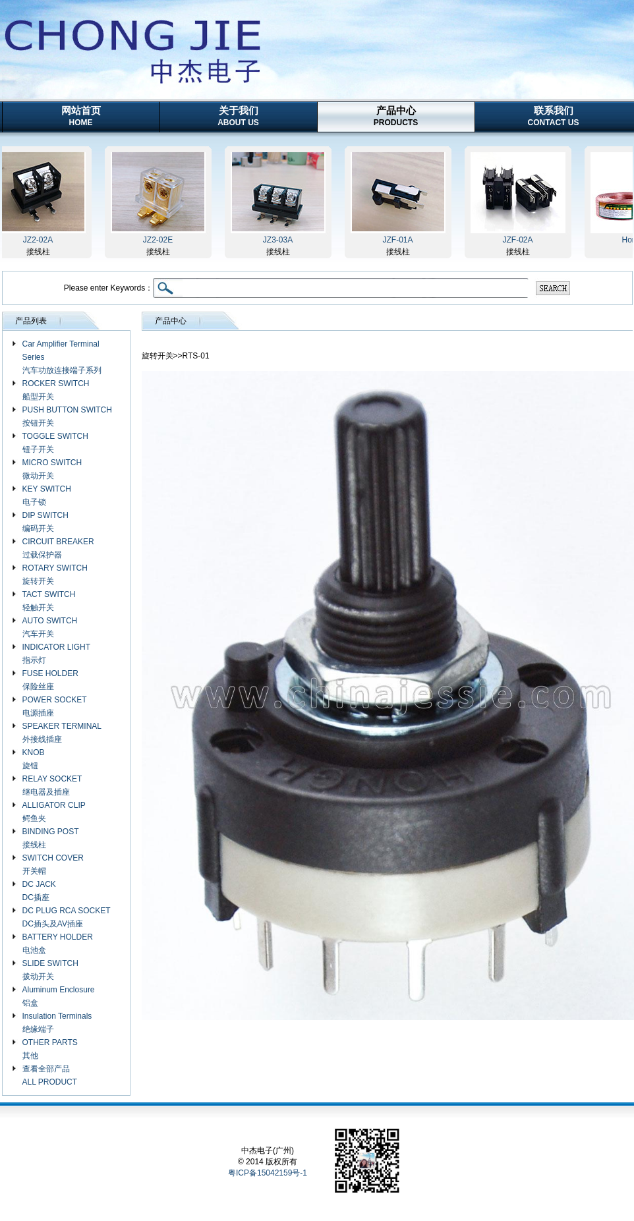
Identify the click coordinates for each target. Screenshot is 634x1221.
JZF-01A (400, 239)
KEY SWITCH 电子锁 (46, 495)
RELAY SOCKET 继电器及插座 (52, 785)
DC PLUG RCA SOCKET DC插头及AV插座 (66, 917)
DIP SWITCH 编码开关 (45, 522)
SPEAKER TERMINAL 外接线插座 (61, 733)
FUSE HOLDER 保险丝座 (50, 680)
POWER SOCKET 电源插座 (54, 706)
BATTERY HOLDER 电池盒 (57, 943)
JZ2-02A (40, 239)
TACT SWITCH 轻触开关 (49, 601)
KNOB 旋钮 (33, 759)
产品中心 (396, 116)
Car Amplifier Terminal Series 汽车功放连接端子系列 (61, 357)
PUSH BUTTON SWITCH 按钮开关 (67, 416)
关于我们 (238, 116)
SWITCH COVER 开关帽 (53, 864)
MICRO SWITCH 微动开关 (52, 469)
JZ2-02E (160, 239)
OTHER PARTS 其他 (50, 1049)
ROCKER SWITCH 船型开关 (56, 390)
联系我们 (553, 116)
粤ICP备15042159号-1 (267, 1173)
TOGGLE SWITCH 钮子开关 (55, 443)
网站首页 (81, 116)
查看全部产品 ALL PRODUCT (50, 1075)
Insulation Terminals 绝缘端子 (57, 1022)
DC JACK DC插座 (39, 891)
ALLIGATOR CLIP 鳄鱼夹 (54, 812)
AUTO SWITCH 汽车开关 (50, 627)
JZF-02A (520, 239)
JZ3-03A (280, 239)
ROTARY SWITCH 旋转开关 (55, 574)
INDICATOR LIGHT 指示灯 (56, 653)
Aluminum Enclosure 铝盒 (58, 996)
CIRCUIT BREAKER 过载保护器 (58, 548)
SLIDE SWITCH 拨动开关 (50, 970)
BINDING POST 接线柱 (50, 838)
